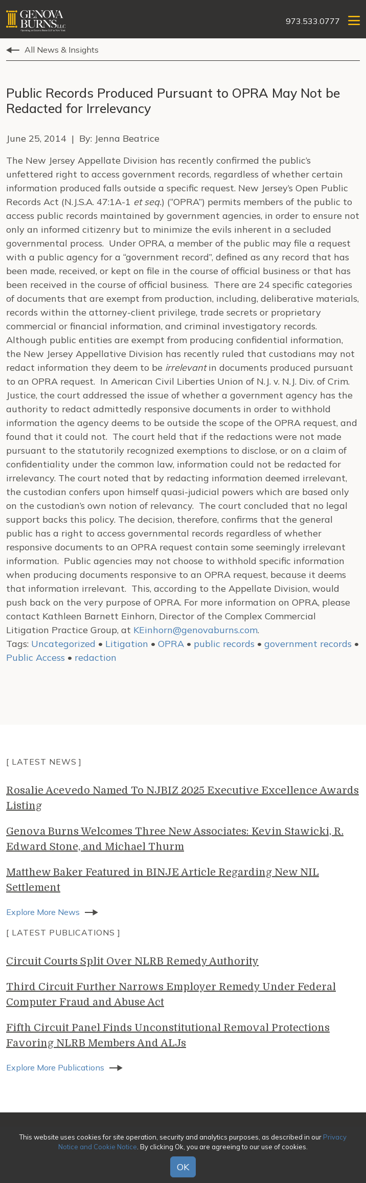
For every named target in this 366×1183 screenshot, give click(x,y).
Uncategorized (63, 644)
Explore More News (43, 912)
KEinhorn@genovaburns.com (195, 630)
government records (308, 644)
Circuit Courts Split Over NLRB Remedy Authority (132, 961)
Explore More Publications (55, 1067)
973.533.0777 (313, 21)
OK (183, 1167)
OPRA (171, 644)
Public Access (35, 657)
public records (224, 644)
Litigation (126, 644)
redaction (96, 657)
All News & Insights (62, 49)
